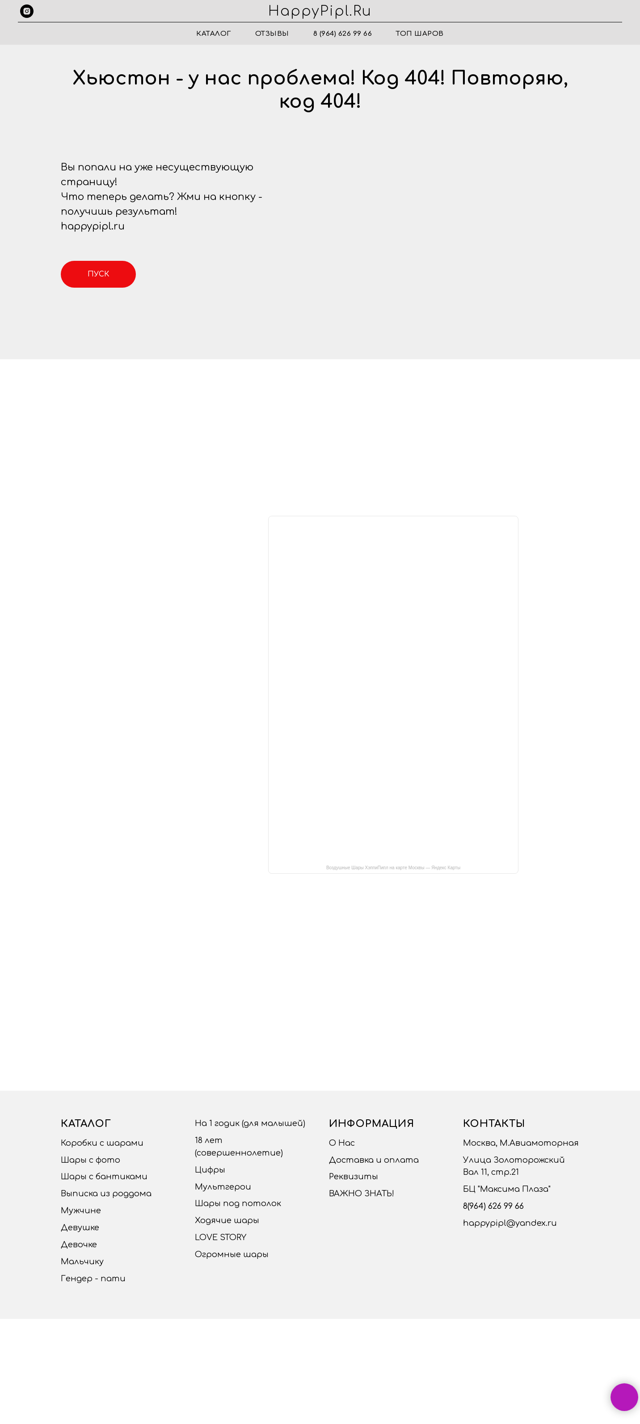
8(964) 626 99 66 (493, 1206)
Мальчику (82, 1261)
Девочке (79, 1244)
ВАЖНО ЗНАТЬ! (361, 1193)
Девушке (80, 1227)
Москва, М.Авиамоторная (521, 1143)
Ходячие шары (227, 1220)
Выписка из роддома (106, 1193)
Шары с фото (90, 1160)
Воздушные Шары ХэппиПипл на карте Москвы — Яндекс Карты (393, 867)
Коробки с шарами (102, 1143)
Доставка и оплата (374, 1160)
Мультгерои (223, 1186)
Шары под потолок (238, 1203)
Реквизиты (353, 1176)
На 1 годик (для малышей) (250, 1123)
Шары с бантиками (104, 1176)
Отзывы (272, 34)
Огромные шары (232, 1254)
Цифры (210, 1169)
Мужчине (81, 1210)
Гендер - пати (93, 1278)
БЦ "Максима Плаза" (507, 1189)
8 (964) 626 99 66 (342, 34)
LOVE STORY (220, 1237)
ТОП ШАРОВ (420, 34)
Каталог (213, 34)
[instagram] (27, 11)
